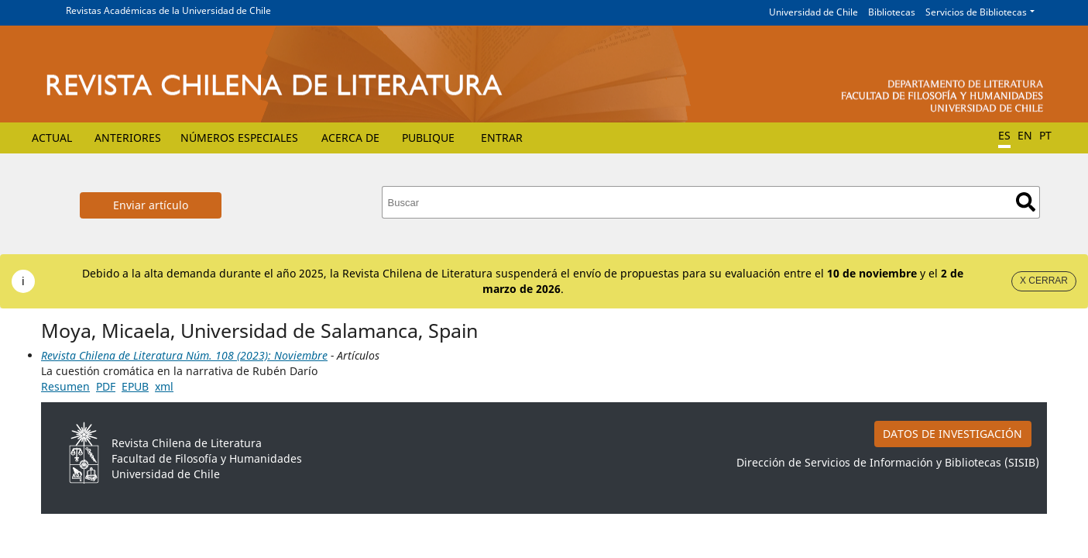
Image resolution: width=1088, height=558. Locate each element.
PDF (105, 386)
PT (1045, 135)
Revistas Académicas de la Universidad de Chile (168, 10)
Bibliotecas (891, 12)
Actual (52, 137)
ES (1004, 135)
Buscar (1025, 202)
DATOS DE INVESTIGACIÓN (952, 433)
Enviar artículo (150, 205)
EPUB (135, 386)
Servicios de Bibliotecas (976, 12)
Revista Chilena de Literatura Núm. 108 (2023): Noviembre (184, 355)
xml (164, 386)
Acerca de (350, 137)
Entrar (502, 137)
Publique (428, 137)
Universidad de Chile (813, 12)
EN (1025, 135)
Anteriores (127, 137)
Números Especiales (239, 137)
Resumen (65, 386)
